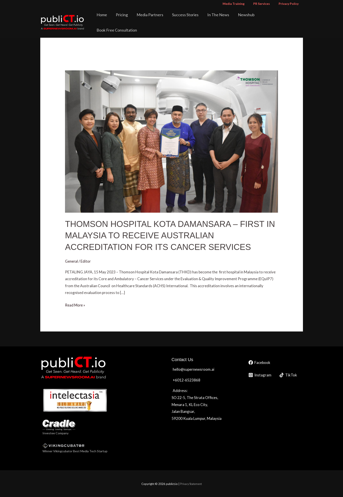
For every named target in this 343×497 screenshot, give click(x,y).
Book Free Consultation (280, 18)
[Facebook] (259, 362)
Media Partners (159, 18)
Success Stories (191, 18)
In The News (221, 18)
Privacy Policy (290, 3)
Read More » (75, 304)
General (71, 261)
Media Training (240, 3)
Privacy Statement (191, 483)
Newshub (246, 18)
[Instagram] (259, 375)
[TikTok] (288, 375)
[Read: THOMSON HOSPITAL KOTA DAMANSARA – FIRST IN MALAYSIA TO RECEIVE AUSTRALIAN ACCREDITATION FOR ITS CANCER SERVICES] (171, 141)
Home (117, 18)
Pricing (134, 18)
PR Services (265, 3)
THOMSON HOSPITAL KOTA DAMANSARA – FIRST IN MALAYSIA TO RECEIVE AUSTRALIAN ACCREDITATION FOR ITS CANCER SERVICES (168, 235)
